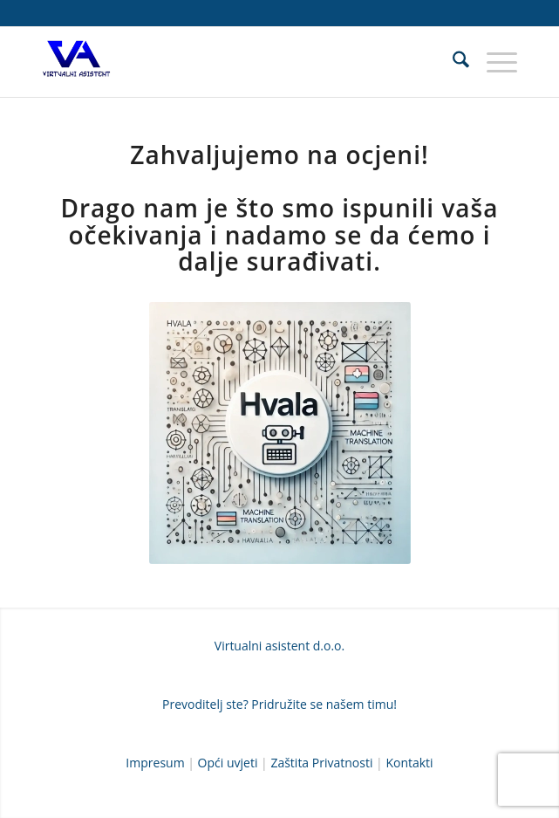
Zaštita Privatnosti (321, 762)
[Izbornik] (493, 62)
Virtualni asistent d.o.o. (279, 645)
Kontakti (409, 762)
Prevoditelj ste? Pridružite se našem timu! (279, 704)
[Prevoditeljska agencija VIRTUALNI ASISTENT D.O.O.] (232, 62)
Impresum (155, 762)
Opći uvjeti (228, 762)
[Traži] (452, 62)
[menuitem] (452, 62)
